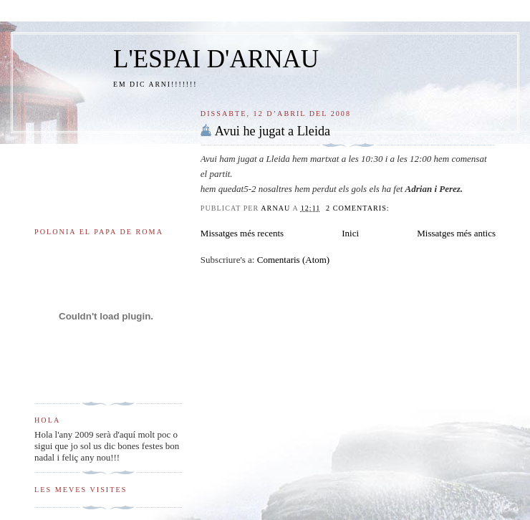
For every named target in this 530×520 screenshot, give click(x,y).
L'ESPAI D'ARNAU (216, 59)
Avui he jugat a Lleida (272, 131)
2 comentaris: (359, 208)
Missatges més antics (456, 233)
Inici (350, 233)
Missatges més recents (242, 233)
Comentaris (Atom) (293, 259)
